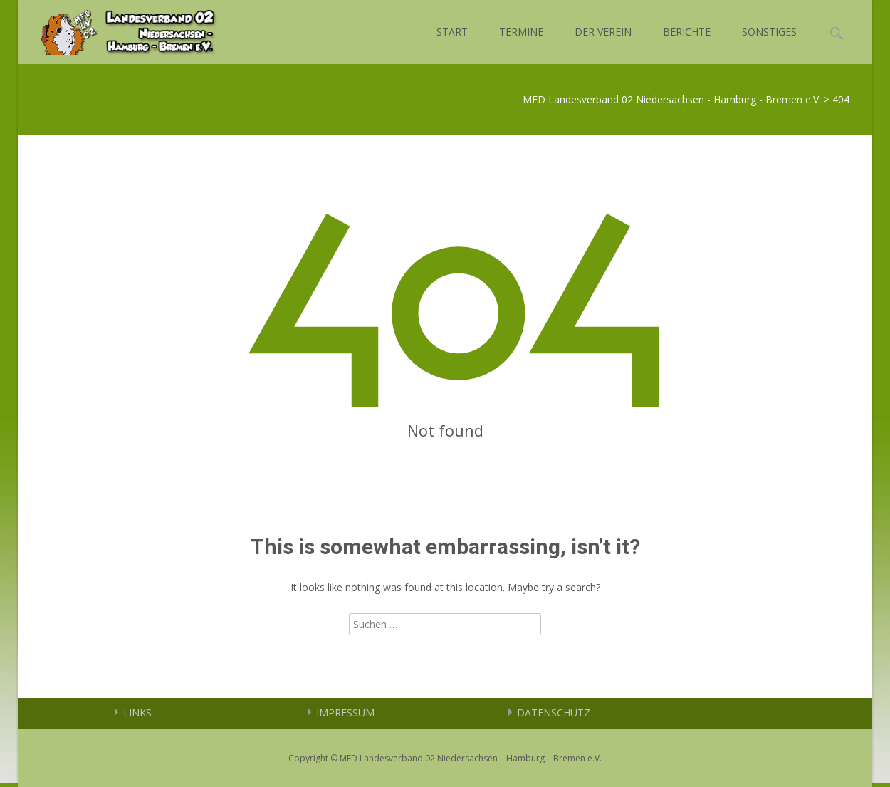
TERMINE (521, 31)
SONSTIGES (769, 31)
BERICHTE (687, 31)
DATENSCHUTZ (553, 712)
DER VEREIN (603, 31)
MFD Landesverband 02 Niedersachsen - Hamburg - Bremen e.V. (672, 99)
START (452, 31)
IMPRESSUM (345, 712)
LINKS (137, 712)
